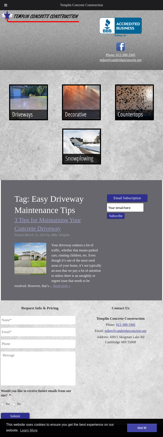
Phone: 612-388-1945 (120, 55)
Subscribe (115, 216)
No (19, 404)
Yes (8, 404)
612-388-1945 (125, 324)
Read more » (62, 286)
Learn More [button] (29, 430)
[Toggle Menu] (5, 5)
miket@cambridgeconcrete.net (120, 60)
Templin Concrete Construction (81, 5)
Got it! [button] (142, 428)
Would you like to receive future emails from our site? (36, 393)
